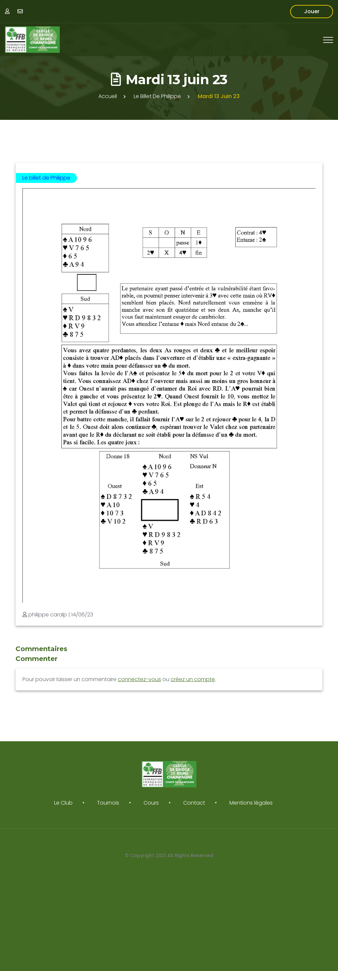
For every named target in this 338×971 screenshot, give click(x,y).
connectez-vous (139, 679)
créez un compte (193, 679)
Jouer (312, 11)
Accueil (107, 96)
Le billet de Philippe (157, 96)
